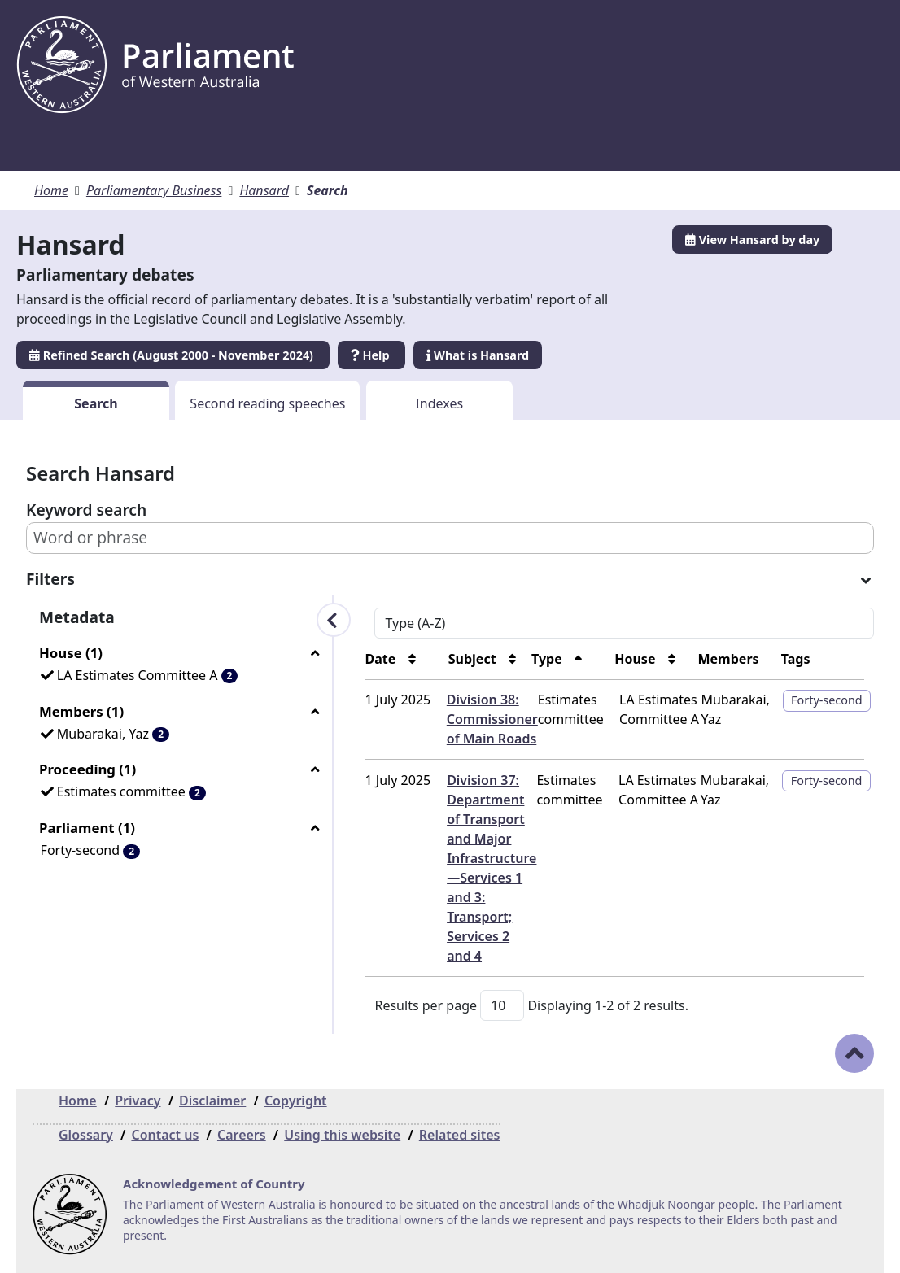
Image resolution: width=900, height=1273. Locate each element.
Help (371, 355)
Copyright (295, 1101)
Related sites (459, 1135)
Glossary (86, 1135)
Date (288, 659)
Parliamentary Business (154, 190)
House (589, 659)
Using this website (342, 1135)
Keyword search (86, 510)
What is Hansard (477, 355)
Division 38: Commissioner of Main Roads (415, 719)
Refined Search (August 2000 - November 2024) (173, 355)
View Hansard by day (752, 239)
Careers (241, 1135)
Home (51, 190)
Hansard (264, 190)
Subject (395, 659)
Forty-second (809, 700)
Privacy (137, 1101)
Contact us (165, 1135)
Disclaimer (212, 1101)
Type (486, 659)
